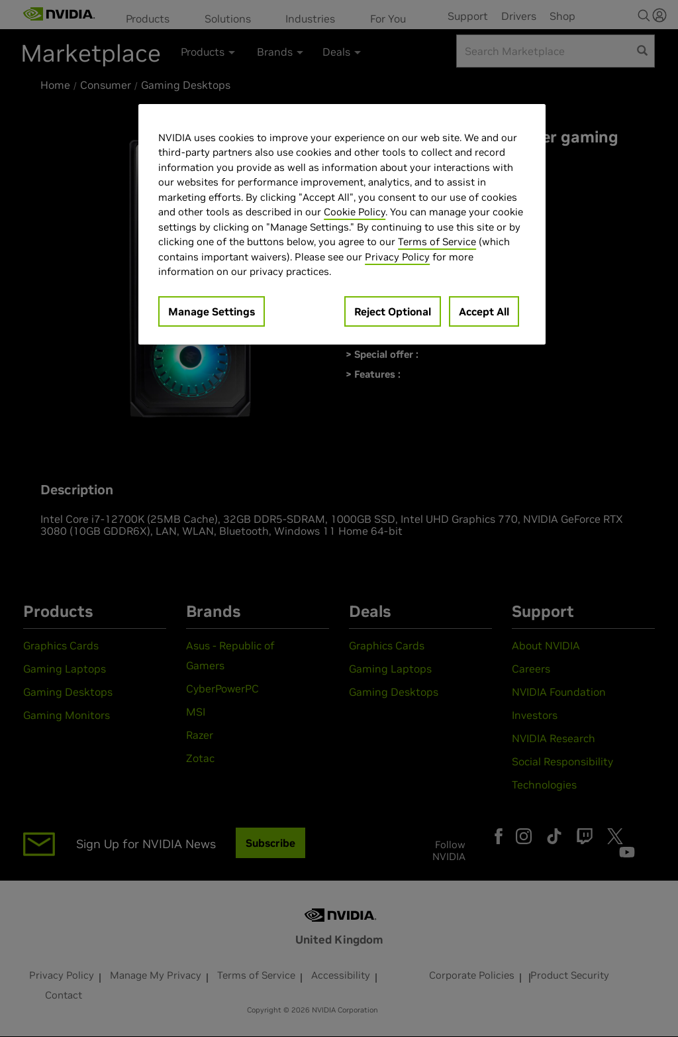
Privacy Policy (397, 256)
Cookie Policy (354, 211)
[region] (341, 224)
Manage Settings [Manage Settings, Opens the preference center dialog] (211, 311)
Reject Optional (392, 311)
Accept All (484, 311)
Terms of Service (437, 241)
